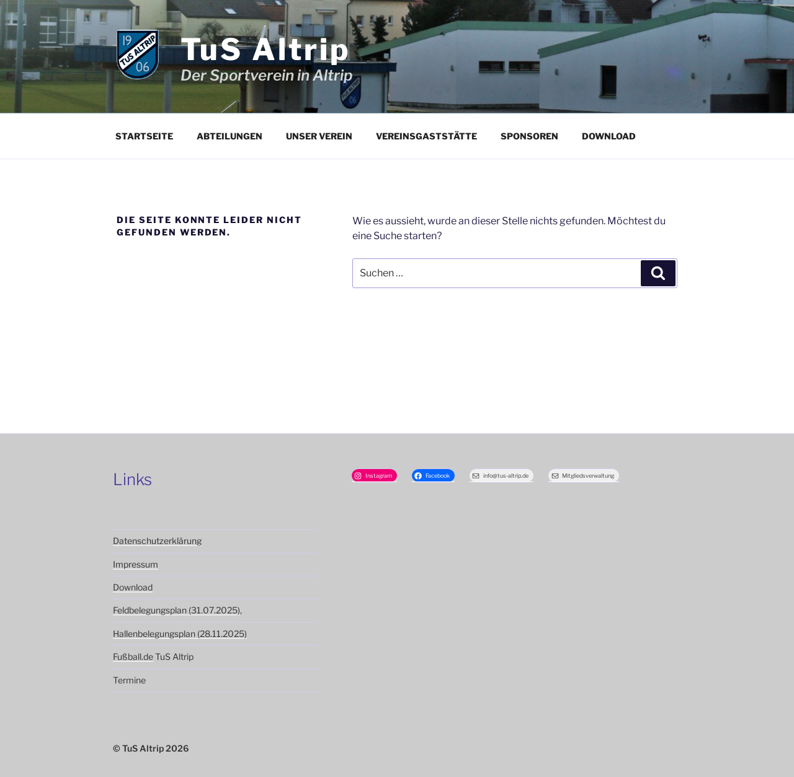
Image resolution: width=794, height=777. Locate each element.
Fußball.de (133, 656)
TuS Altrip (265, 50)
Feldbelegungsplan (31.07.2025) (176, 610)
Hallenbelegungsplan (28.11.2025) (180, 633)
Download (609, 136)
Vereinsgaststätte (426, 136)
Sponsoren (529, 136)
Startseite (144, 136)
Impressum (135, 564)
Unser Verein (319, 136)
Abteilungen (229, 136)
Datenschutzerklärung (157, 540)
